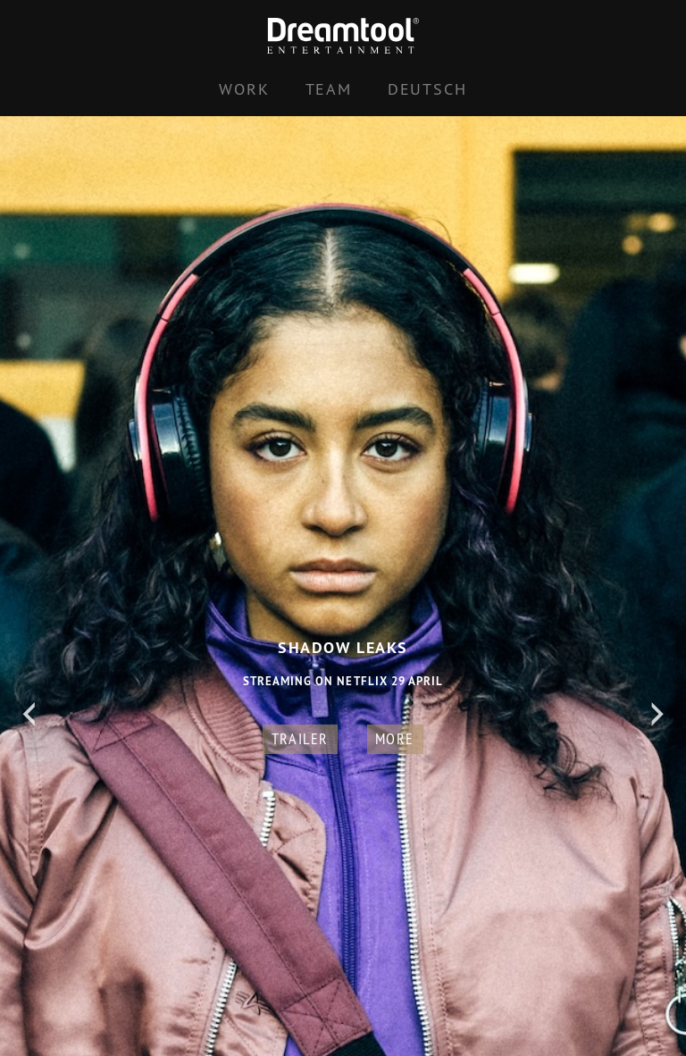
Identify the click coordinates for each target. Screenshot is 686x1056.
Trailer (300, 738)
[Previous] (28, 714)
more (394, 738)
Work (244, 89)
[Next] (657, 714)
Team (328, 89)
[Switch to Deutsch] (427, 89)
